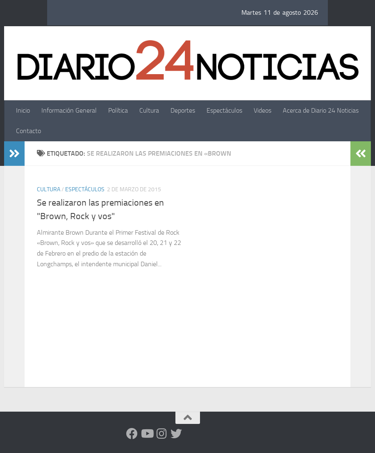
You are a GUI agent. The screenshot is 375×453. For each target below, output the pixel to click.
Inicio (23, 110)
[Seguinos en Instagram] (161, 433)
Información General (69, 110)
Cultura (149, 110)
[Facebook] (132, 433)
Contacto (28, 131)
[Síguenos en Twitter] (176, 433)
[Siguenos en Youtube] (146, 433)
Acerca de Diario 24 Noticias (321, 110)
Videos (262, 110)
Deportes (182, 110)
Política (118, 110)
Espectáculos (224, 110)
